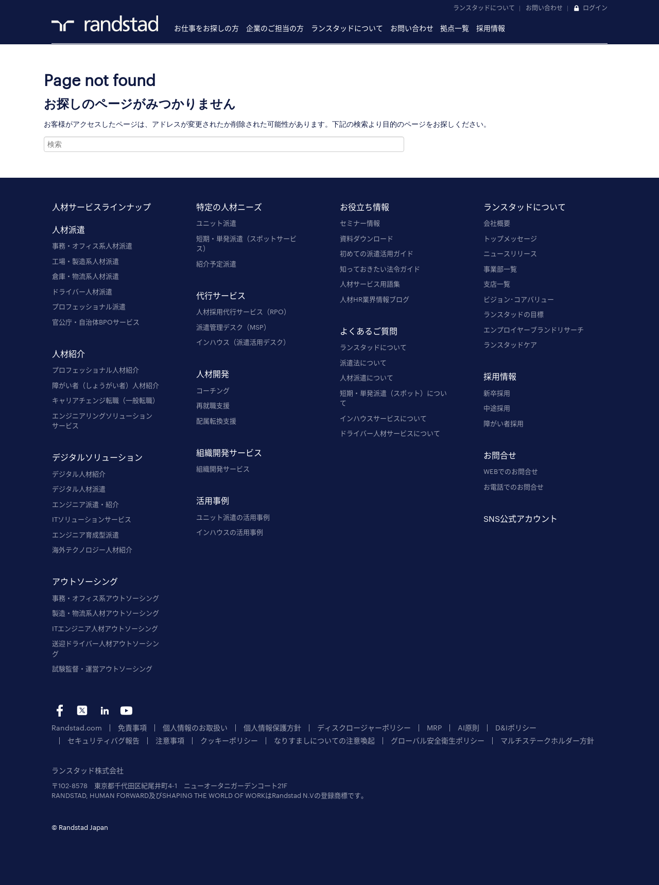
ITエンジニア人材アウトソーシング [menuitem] (105, 628)
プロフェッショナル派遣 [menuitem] (89, 306)
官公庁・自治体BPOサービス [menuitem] (96, 322)
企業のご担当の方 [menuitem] (275, 28)
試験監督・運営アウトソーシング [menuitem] (102, 669)
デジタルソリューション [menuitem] (97, 458)
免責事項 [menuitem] (126, 727)
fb (59, 710)
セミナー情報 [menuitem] (360, 223)
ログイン (595, 7)
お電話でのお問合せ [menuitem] (513, 487)
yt (126, 710)
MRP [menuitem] (412, 727)
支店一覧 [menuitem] (496, 284)
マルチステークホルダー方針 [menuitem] (435, 740)
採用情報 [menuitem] (490, 28)
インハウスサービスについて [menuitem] (383, 418)
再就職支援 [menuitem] (213, 405)
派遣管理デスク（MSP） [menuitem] (233, 327)
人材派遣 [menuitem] (68, 229)
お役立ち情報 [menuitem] (364, 207)
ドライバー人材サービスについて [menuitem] (390, 433)
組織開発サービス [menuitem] (229, 452)
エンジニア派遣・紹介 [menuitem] (85, 504)
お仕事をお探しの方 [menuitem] (206, 28)
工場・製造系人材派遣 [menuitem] (85, 261)
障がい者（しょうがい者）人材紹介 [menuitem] (105, 385)
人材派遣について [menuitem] (366, 377)
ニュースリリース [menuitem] (510, 253)
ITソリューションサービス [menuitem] (91, 519)
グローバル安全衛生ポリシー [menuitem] (332, 740)
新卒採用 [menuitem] (496, 393)
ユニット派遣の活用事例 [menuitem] (233, 517)
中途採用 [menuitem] (496, 408)
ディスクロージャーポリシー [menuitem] (345, 727)
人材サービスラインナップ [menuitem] (101, 207)
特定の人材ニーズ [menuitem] (229, 207)
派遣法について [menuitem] (363, 363)
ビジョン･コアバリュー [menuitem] (518, 299)
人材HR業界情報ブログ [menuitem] (374, 299)
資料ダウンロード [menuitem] (366, 238)
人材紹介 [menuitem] (68, 354)
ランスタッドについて (484, 7)
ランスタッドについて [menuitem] (347, 28)
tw (82, 710)
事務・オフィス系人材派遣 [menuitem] (92, 246)
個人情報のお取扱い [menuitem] (186, 727)
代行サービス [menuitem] (221, 295)
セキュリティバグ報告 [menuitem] (558, 727)
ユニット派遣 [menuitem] (216, 223)
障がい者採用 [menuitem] (503, 423)
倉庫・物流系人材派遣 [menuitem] (85, 276)
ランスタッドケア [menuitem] (510, 345)
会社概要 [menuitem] (496, 223)
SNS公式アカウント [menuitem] (520, 518)
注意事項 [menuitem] (80, 740)
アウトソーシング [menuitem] (85, 582)
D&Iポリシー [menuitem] (490, 727)
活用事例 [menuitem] (212, 501)
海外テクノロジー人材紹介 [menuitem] (92, 550)
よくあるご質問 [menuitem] (368, 331)
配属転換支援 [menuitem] (216, 421)
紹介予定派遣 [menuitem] (216, 264)
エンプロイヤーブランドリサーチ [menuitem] (533, 330)
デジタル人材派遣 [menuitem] (79, 489)
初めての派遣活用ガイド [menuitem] (376, 253)
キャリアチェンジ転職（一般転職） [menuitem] (105, 400)
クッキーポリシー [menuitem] (137, 740)
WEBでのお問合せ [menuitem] (510, 471)
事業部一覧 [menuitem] (500, 269)
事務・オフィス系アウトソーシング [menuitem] (105, 598)
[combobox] (224, 144)
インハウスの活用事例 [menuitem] (229, 532)
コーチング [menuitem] (213, 390)
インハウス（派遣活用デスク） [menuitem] (243, 342)
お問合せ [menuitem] (499, 455)
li (104, 710)
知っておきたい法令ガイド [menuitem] (380, 269)
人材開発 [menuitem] (212, 374)
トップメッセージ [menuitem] (510, 238)
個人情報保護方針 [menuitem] (259, 727)
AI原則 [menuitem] (445, 727)
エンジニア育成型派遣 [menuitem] (85, 535)
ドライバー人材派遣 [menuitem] (82, 291)
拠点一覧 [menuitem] (454, 28)
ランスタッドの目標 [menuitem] (513, 314)
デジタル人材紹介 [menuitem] (79, 474)
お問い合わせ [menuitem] (411, 28)
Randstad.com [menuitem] (74, 727)
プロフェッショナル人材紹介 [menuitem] (95, 370)
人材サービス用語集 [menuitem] (370, 284)
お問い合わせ (544, 7)
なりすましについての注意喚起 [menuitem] (226, 740)
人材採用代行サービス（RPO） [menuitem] (243, 312)
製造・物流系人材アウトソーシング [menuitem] (105, 613)
